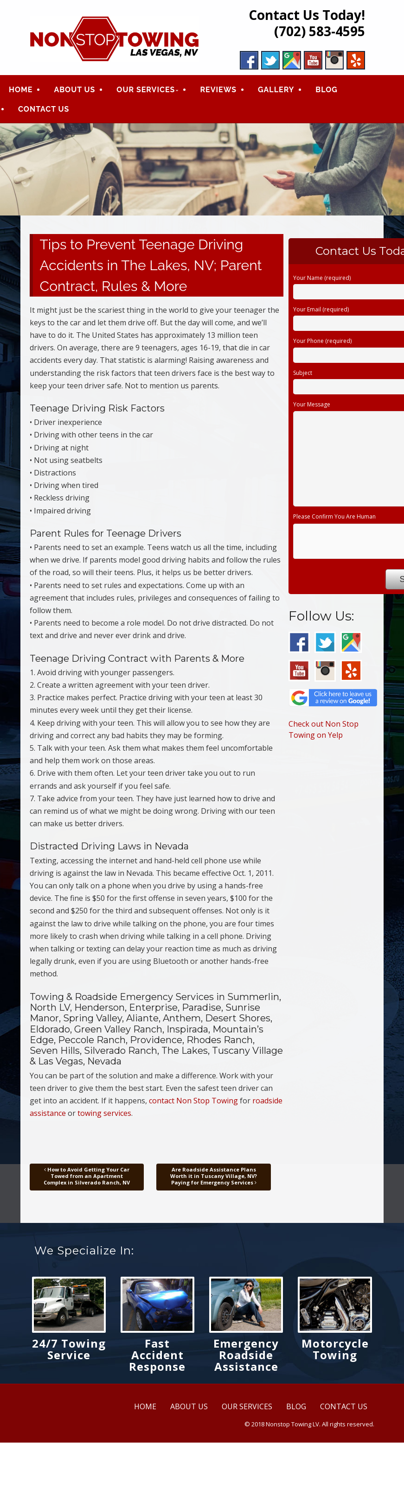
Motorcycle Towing (335, 1349)
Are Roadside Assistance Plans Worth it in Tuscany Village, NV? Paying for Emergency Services (213, 1176)
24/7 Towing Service (69, 1349)
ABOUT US (74, 90)
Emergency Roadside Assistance (246, 1355)
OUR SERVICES (145, 90)
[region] (202, 170)
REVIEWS (218, 90)
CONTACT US (43, 109)
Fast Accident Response (157, 1355)
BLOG (326, 90)
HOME (20, 90)
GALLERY (276, 90)
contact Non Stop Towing (193, 1101)
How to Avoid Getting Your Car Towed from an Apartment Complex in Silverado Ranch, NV (87, 1176)
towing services (104, 1113)
